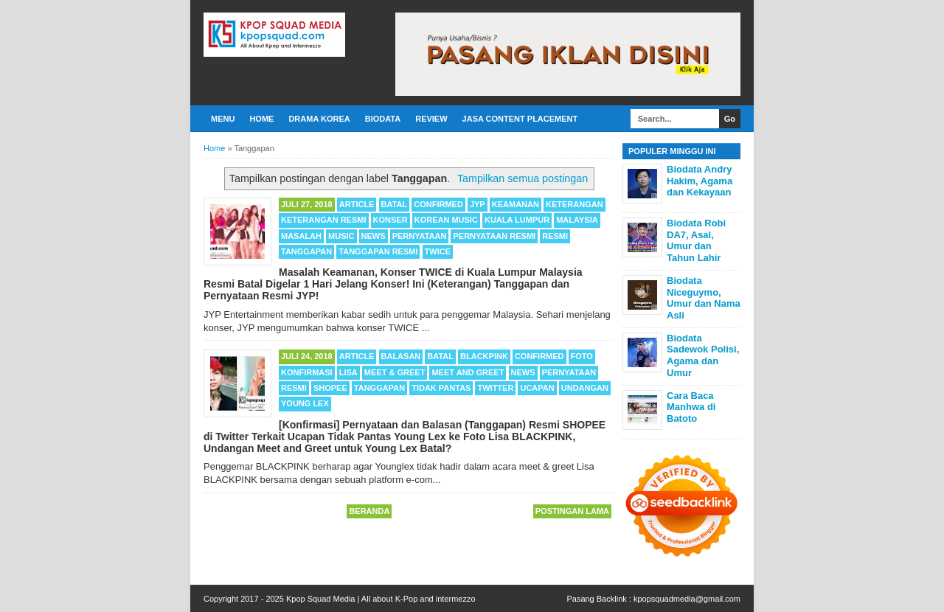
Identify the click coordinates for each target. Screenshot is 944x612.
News (373, 236)
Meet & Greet (395, 372)
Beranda (369, 511)
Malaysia (576, 219)
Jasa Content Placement (520, 118)
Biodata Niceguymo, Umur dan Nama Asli (703, 298)
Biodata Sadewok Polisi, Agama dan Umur (703, 355)
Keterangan (574, 204)
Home (261, 118)
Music (341, 236)
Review (431, 118)
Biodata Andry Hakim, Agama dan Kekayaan (699, 181)
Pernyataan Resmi (494, 236)
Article (357, 204)
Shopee (330, 387)
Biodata (382, 118)
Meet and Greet (467, 372)
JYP (477, 204)
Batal (394, 204)
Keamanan (515, 204)
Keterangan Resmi (324, 219)
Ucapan (537, 387)
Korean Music (446, 219)
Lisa (348, 372)
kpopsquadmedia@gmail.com (687, 598)
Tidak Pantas (441, 387)
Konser (390, 219)
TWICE (438, 251)
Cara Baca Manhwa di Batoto (691, 407)
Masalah (301, 236)
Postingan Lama (572, 511)
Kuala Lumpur (517, 219)
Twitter (495, 387)
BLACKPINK (484, 356)
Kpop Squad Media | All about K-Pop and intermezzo (381, 598)
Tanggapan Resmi (378, 251)
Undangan (584, 387)
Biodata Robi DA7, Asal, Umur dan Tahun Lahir (696, 240)
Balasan (401, 356)
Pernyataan (419, 236)
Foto (582, 356)
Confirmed (438, 204)
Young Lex (305, 403)
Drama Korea (319, 118)
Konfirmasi (307, 372)
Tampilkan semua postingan (522, 178)
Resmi (555, 236)
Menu (223, 118)
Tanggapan (306, 251)
